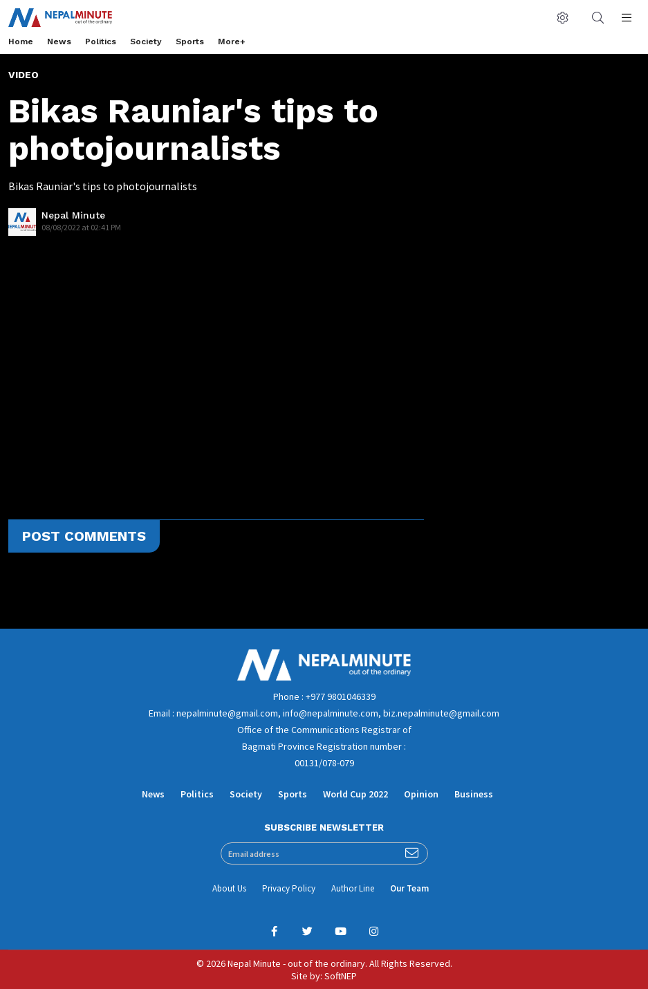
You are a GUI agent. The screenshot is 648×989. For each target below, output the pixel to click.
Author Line (352, 888)
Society (146, 41)
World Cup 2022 (355, 794)
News (59, 41)
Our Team (409, 888)
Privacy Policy (288, 888)
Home (20, 41)
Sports (190, 41)
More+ (232, 41)
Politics (100, 41)
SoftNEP (340, 976)
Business (473, 794)
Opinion (421, 794)
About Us (229, 888)
